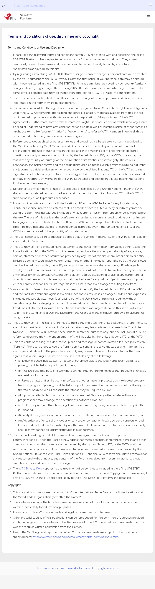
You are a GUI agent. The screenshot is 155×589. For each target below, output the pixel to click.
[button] (150, 5)
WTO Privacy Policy (31, 468)
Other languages (34, 5)
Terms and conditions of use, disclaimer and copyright (71, 568)
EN (3, 5)
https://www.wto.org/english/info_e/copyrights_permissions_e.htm (75, 537)
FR (10, 5)
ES (18, 5)
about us (112, 568)
